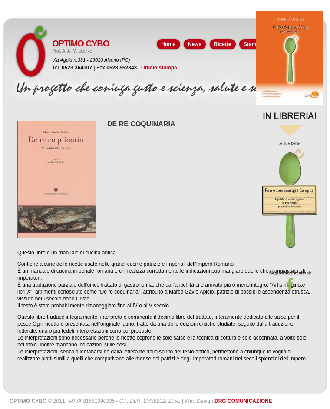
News (194, 44)
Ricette (222, 44)
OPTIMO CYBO (80, 43)
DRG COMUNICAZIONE (243, 401)
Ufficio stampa (159, 68)
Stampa (253, 44)
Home (168, 44)
